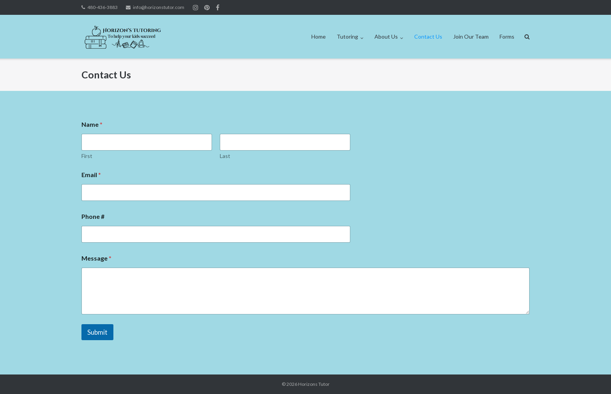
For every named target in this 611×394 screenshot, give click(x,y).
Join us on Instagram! (195, 7)
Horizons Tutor (314, 384)
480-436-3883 (102, 7)
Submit (97, 332)
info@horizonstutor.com (158, 7)
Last (225, 156)
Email (91, 174)
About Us (386, 36)
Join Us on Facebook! (217, 7)
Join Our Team (471, 36)
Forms (507, 36)
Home (318, 36)
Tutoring (347, 36)
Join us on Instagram (207, 7)
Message (96, 258)
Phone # (92, 216)
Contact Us (428, 36)
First (86, 156)
